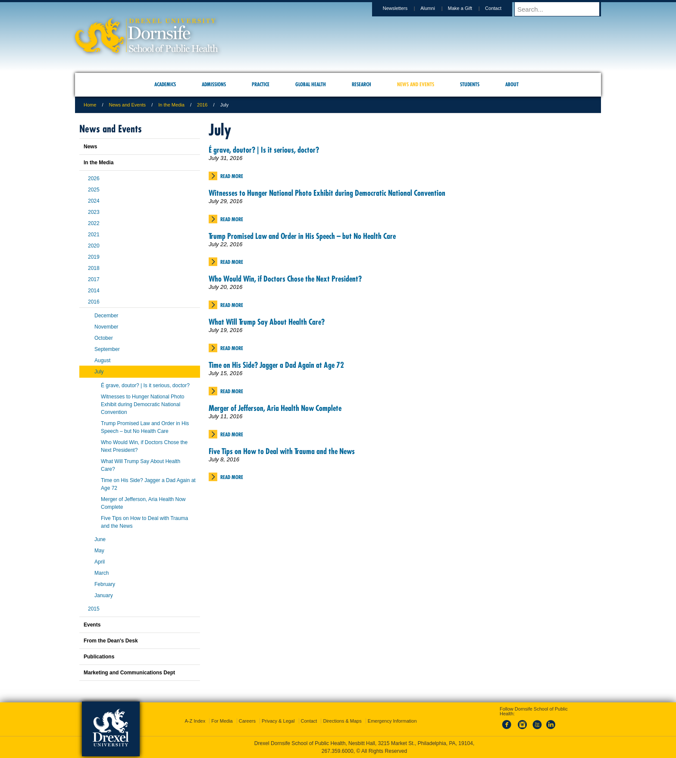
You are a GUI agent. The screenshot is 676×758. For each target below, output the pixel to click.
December (106, 316)
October (103, 338)
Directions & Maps (342, 721)
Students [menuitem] (469, 84)
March (101, 573)
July (98, 372)
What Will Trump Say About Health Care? (267, 322)
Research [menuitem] (361, 84)
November (106, 327)
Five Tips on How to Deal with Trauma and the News (282, 451)
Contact (501, 8)
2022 (94, 223)
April (99, 562)
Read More (231, 176)
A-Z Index (195, 721)
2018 (94, 268)
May (99, 551)
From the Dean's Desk (111, 641)
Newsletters (403, 8)
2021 (94, 235)
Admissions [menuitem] (214, 84)
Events (92, 625)
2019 (94, 257)
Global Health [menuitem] (310, 84)
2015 (94, 609)
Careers (247, 721)
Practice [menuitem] (260, 84)
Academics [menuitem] (165, 84)
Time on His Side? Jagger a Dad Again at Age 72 (276, 365)
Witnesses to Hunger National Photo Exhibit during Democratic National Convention (327, 193)
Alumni (436, 8)
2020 (94, 246)
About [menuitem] (512, 84)
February (104, 584)
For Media (222, 721)
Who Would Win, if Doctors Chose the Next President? (285, 279)
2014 (94, 291)
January (103, 595)
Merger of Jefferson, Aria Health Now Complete (275, 408)
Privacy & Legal (278, 721)
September (107, 349)
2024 (94, 201)
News (90, 147)
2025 (94, 190)
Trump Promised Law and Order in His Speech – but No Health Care (302, 236)
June (100, 539)
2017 (94, 279)
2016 (202, 104)
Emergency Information (392, 721)
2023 (94, 212)
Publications (99, 657)
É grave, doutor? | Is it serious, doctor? (264, 150)
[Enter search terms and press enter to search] (562, 9)
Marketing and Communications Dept (129, 673)
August (102, 360)
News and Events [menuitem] (415, 84)
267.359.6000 (338, 751)
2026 (94, 178)
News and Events (127, 104)
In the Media (171, 104)
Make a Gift (468, 8)
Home (90, 104)
